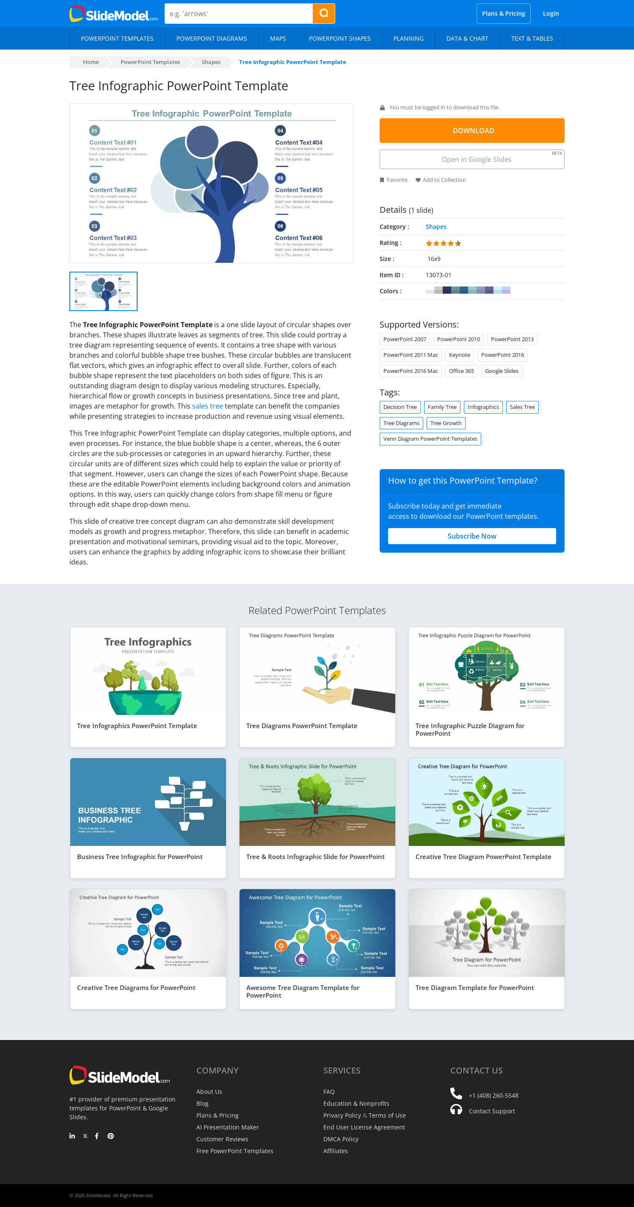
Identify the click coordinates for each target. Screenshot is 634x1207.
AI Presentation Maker (227, 1127)
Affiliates (335, 1151)
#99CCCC (472, 290)
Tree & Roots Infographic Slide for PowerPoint (315, 856)
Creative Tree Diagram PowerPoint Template (483, 856)
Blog (202, 1103)
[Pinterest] (111, 1136)
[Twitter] (85, 1136)
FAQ (329, 1091)
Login (551, 13)
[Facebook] (98, 1136)
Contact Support (492, 1111)
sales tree (207, 406)
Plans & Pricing (503, 13)
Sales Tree (522, 407)
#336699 (464, 290)
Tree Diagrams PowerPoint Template (302, 725)
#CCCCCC (438, 290)
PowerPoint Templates (150, 62)
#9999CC (481, 290)
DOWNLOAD (473, 130)
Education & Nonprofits (356, 1103)
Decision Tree (400, 407)
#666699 (489, 290)
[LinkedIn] (72, 1136)
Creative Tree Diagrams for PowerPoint (136, 987)
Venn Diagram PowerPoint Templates (430, 438)
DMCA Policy (340, 1139)
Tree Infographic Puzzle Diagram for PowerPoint (470, 729)
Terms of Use (387, 1115)
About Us (209, 1091)
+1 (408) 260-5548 (493, 1095)
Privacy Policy (342, 1115)
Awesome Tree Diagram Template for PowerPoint (302, 991)
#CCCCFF (506, 290)
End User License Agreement (364, 1127)
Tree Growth (446, 423)
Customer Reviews (222, 1139)
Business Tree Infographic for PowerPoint (140, 856)
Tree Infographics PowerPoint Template (137, 725)
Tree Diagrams (401, 423)
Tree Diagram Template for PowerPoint (475, 987)
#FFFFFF (430, 290)
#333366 (447, 290)
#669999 (455, 290)
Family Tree (442, 407)
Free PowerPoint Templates (234, 1151)
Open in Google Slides (501, 157)
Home (91, 62)
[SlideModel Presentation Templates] (113, 13)
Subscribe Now (472, 536)
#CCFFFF (497, 290)
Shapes (211, 62)
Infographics (483, 407)
